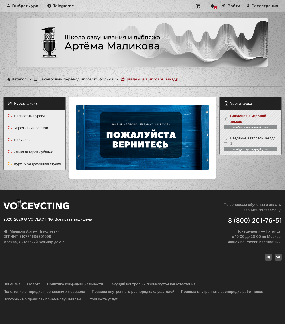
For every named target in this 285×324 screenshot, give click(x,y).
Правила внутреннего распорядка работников (222, 291)
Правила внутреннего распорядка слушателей (133, 291)
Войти (231, 6)
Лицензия (11, 284)
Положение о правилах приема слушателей (42, 299)
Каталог (16, 79)
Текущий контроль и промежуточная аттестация (153, 284)
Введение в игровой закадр (149, 79)
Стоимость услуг (103, 299)
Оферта (34, 284)
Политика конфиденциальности (75, 284)
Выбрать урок (24, 6)
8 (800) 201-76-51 (255, 220)
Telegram (60, 6)
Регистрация (262, 6)
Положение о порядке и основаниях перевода (44, 291)
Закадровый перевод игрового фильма (73, 79)
